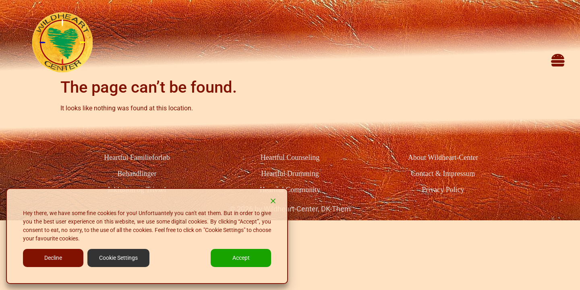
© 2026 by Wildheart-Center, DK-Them (290, 209)
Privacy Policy (443, 190)
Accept (241, 258)
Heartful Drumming (290, 174)
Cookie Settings (118, 258)
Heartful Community (290, 190)
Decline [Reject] (53, 258)
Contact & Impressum (443, 174)
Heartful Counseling (290, 157)
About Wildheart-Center (443, 157)
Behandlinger (137, 174)
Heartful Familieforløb (137, 157)
